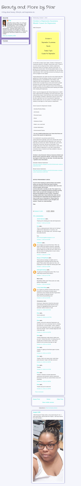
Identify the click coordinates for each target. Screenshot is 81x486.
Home (48, 399)
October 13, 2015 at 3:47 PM (44, 369)
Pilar (38, 313)
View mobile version (48, 402)
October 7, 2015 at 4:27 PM (43, 275)
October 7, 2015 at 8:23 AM (43, 239)
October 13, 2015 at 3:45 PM (44, 344)
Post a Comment (39, 392)
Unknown (39, 242)
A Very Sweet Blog (41, 287)
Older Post (60, 399)
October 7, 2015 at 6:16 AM (43, 223)
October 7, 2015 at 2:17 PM (43, 254)
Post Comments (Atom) (51, 408)
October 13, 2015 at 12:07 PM (44, 317)
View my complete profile (9, 35)
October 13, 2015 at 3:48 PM (44, 381)
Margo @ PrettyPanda (42, 257)
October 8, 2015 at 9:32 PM (43, 297)
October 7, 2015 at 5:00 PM (43, 284)
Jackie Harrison (41, 218)
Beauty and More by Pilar (28, 7)
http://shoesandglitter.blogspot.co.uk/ (46, 237)
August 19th (36, 412)
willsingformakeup (41, 269)
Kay (38, 226)
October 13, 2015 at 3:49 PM (44, 388)
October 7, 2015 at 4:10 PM (43, 266)
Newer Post (36, 399)
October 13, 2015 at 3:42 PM (44, 332)
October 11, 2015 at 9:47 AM (44, 310)
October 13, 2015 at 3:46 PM (44, 362)
